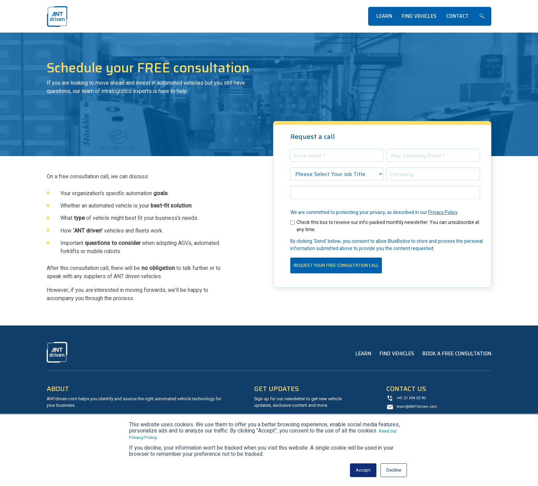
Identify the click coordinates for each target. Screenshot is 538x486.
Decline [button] (392, 470)
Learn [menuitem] (384, 16)
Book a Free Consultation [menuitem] (456, 353)
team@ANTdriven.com (419, 408)
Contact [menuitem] (457, 16)
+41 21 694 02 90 (413, 398)
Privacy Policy (442, 212)
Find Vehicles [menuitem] (419, 16)
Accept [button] (359, 470)
